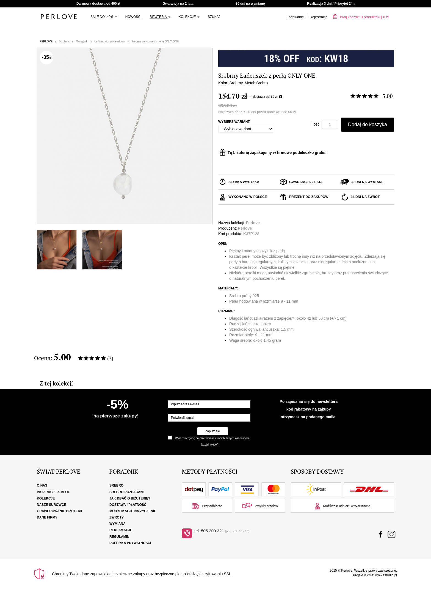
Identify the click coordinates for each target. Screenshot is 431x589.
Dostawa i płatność (127, 505)
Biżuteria (160, 17)
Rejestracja (319, 17)
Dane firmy (47, 517)
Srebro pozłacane (127, 492)
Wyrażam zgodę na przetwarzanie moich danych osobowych (212, 438)
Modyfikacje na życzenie (132, 511)
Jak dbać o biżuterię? (129, 498)
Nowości (133, 17)
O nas (42, 485)
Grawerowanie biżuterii (59, 511)
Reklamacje (120, 530)
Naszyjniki (82, 41)
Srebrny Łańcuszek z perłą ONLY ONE (155, 41)
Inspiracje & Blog (53, 492)
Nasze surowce (51, 505)
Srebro (116, 485)
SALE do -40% (103, 17)
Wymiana (117, 524)
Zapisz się (212, 431)
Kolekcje (189, 17)
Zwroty (116, 517)
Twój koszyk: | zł (361, 17)
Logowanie (295, 17)
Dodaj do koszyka (367, 124)
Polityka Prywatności (130, 543)
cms (370, 575)
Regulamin (119, 537)
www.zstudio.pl (386, 575)
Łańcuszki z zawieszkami (110, 41)
